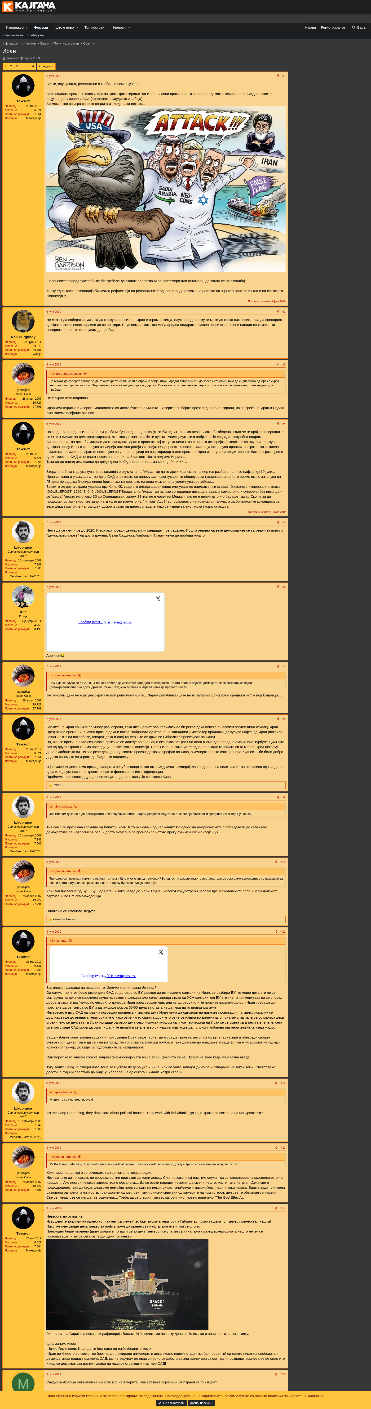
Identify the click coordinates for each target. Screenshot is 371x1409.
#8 (284, 719)
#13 (283, 1147)
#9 (284, 797)
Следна (44, 66)
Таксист (12, 58)
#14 (283, 1208)
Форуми (41, 27)
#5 (284, 522)
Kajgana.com (16, 27)
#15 (283, 1374)
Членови (118, 27)
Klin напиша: (58, 940)
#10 (283, 862)
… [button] (23, 66)
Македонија (33, 118)
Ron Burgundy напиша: (65, 373)
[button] (77, 27)
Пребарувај (35, 35)
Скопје (37, 354)
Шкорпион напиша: (63, 675)
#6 (284, 587)
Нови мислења (13, 35)
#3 (284, 364)
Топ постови (94, 27)
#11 (283, 931)
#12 (283, 1083)
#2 (284, 311)
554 (31, 66)
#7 (284, 666)
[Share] (278, 76)
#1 (284, 76)
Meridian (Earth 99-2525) (25, 576)
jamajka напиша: (61, 806)
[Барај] (359, 27)
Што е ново (64, 27)
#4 (284, 423)
